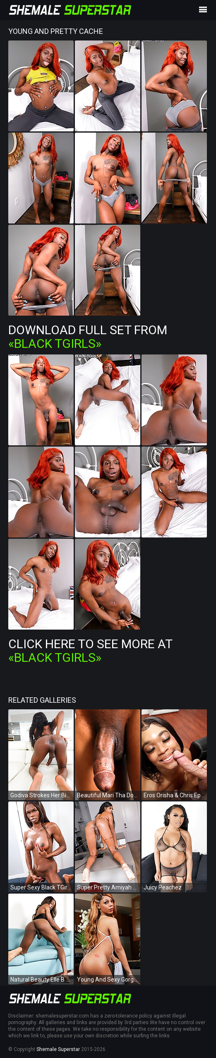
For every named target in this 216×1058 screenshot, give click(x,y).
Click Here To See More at (90, 651)
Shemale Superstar (58, 1049)
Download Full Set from (87, 337)
